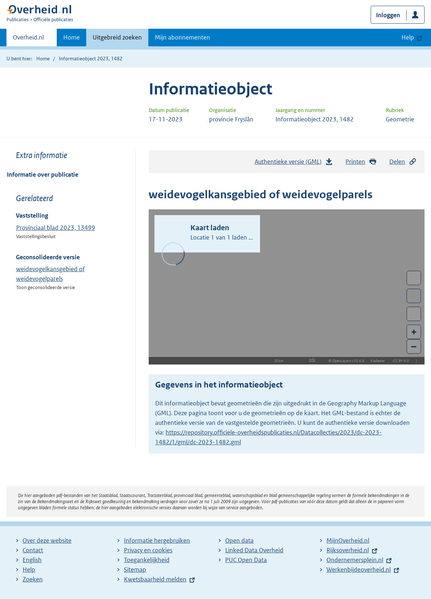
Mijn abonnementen (182, 37)
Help (29, 570)
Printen (361, 162)
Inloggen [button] (388, 15)
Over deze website (47, 540)
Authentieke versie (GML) (294, 163)
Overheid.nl (28, 39)
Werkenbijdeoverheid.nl (358, 570)
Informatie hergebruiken (157, 540)
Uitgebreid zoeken (117, 37)
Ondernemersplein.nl (354, 560)
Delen (403, 162)
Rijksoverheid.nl (347, 550)
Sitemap (135, 570)
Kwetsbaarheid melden (155, 579)
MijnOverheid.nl (347, 540)
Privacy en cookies (148, 550)
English (32, 560)
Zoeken (33, 579)
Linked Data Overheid (254, 550)
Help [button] (408, 37)
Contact (33, 550)
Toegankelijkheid (147, 560)
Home (71, 37)
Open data (239, 540)
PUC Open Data (246, 560)
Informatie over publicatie (42, 174)
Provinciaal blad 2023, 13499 (55, 228)
